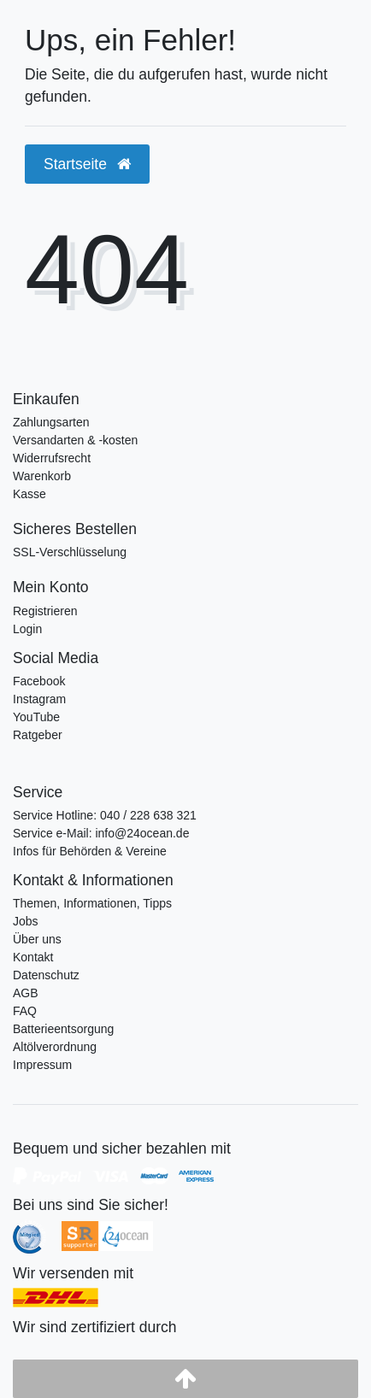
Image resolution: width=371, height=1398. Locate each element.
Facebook (39, 681)
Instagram (39, 699)
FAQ (25, 1011)
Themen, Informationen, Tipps (92, 903)
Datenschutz (46, 975)
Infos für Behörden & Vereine (90, 851)
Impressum (42, 1065)
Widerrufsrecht (52, 458)
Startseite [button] (87, 164)
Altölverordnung (55, 1047)
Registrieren (45, 611)
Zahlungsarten (51, 422)
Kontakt (33, 957)
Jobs (25, 921)
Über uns (37, 939)
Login (27, 629)
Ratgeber (37, 735)
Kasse (29, 494)
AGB (25, 993)
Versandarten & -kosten (75, 440)
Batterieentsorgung (63, 1029)
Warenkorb (42, 476)
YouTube (36, 717)
